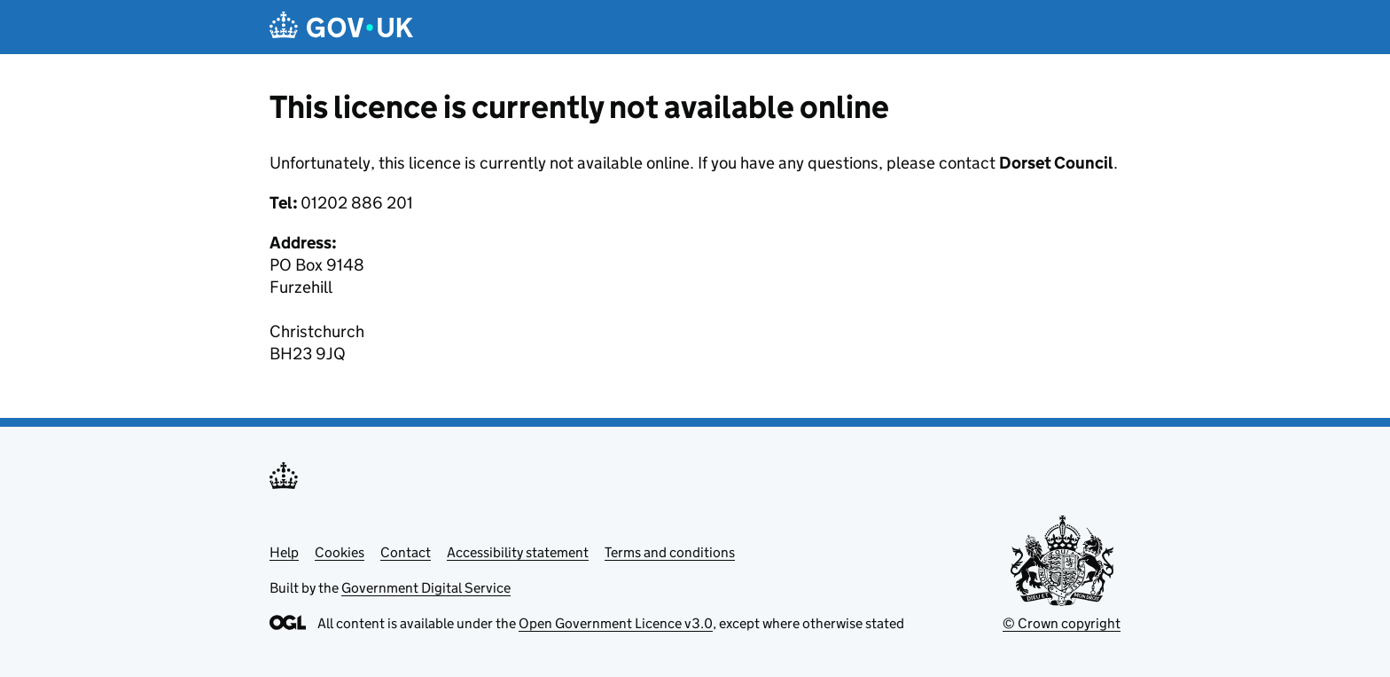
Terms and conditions (670, 552)
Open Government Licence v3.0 (616, 623)
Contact (405, 552)
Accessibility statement (518, 552)
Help (284, 552)
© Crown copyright (1062, 623)
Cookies (339, 552)
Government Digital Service (426, 587)
